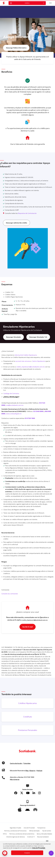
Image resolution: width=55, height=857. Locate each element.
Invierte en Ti (31, 837)
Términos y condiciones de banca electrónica (21, 834)
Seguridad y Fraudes (15, 828)
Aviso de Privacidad (29, 828)
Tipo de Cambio (46, 831)
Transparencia (41, 828)
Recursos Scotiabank (43, 837)
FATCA (5, 834)
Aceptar (27, 853)
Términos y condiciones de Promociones (15, 831)
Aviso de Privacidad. (38, 848)
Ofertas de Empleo (34, 831)
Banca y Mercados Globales (44, 834)
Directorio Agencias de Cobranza (15, 837)
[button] (50, 3)
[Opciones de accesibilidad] (4, 853)
